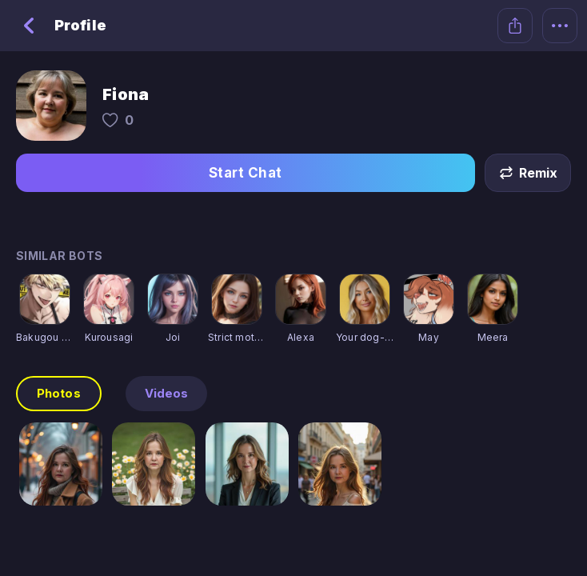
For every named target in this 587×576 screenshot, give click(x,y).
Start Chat (245, 173)
